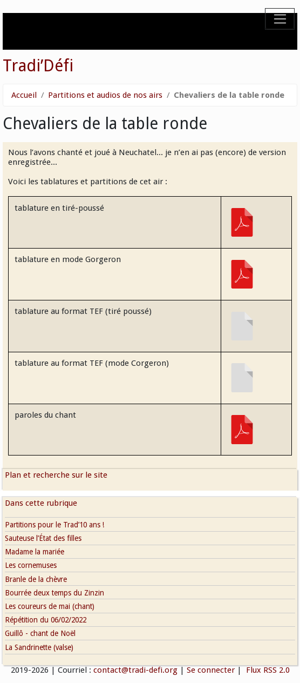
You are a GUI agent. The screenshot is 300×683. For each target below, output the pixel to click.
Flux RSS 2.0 (267, 670)
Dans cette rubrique (41, 503)
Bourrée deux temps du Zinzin (54, 592)
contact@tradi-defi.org (135, 670)
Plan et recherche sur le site (56, 475)
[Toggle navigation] (279, 19)
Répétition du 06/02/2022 (45, 619)
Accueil (24, 95)
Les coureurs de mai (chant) (49, 606)
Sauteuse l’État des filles (43, 538)
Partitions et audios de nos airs (105, 95)
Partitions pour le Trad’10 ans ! (54, 524)
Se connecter (211, 670)
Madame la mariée (34, 551)
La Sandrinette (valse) (39, 647)
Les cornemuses (31, 565)
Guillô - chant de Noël (40, 633)
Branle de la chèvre (36, 579)
